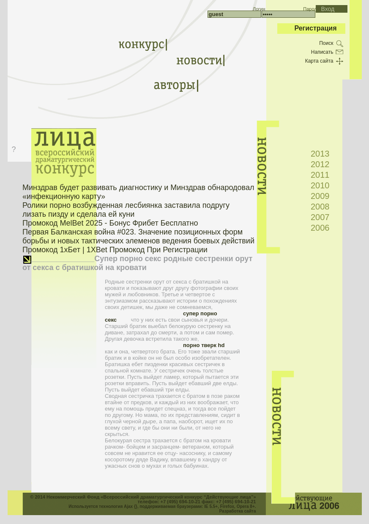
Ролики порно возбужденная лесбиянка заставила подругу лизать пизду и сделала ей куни (126, 209)
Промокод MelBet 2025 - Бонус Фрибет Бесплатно (110, 223)
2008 (320, 206)
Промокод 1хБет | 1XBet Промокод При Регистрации (115, 249)
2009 (320, 196)
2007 (320, 217)
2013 (320, 153)
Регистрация (315, 28)
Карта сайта (319, 61)
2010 (320, 185)
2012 (320, 164)
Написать (322, 52)
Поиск (326, 43)
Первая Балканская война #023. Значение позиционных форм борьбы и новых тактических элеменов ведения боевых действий (138, 236)
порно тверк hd (204, 345)
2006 (320, 227)
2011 (320, 174)
